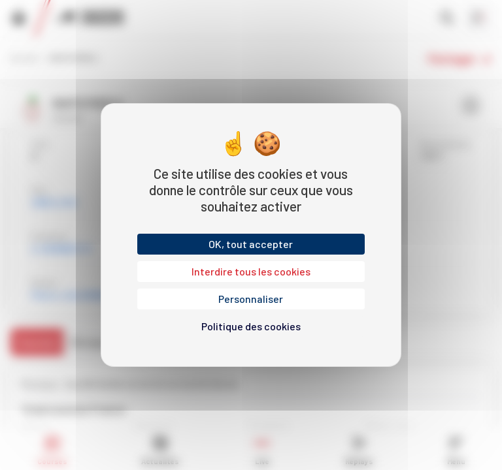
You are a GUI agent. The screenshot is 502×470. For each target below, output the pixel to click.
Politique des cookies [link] (251, 326)
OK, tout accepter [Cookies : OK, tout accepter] (251, 244)
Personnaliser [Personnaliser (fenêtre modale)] (250, 298)
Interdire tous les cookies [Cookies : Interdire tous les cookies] (251, 271)
